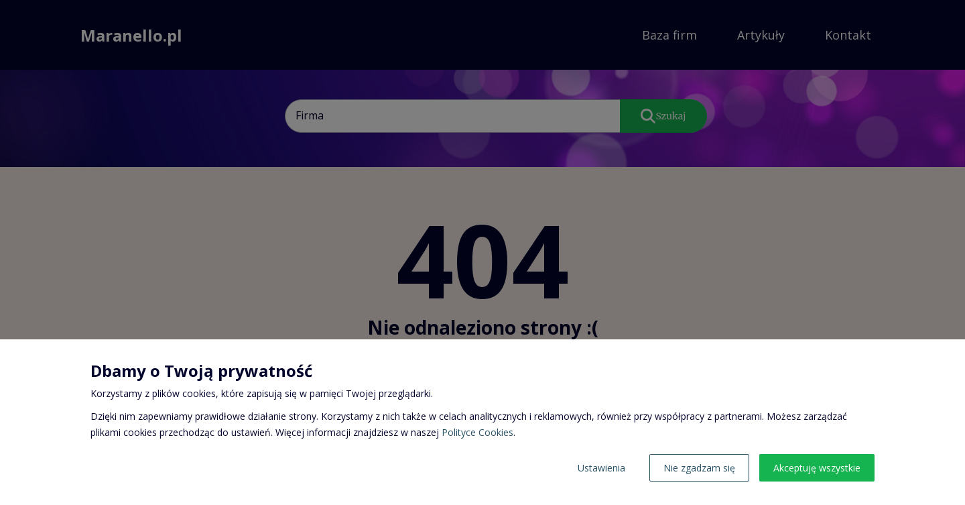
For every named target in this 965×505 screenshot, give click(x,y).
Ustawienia (601, 467)
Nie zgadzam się (699, 467)
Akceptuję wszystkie (816, 467)
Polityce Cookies (477, 432)
